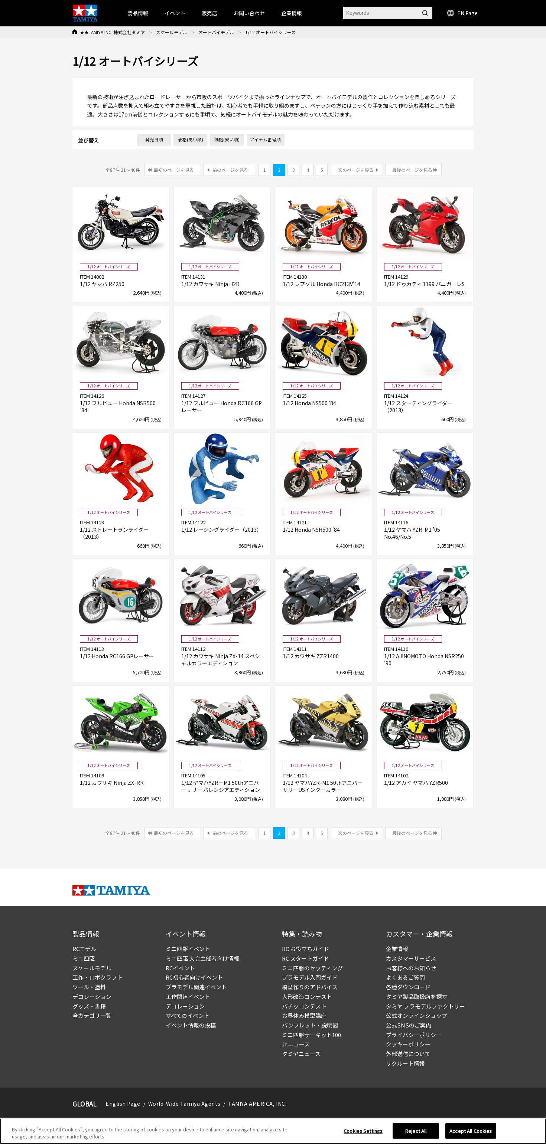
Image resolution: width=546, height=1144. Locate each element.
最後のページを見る (412, 170)
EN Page (462, 13)
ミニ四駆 (83, 958)
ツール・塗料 (89, 987)
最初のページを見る (174, 170)
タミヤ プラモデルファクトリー (425, 1006)
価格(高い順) (190, 139)
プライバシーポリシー (414, 1035)
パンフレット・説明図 (310, 1025)
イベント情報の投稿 (191, 1025)
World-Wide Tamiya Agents (184, 1103)
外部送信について (408, 1054)
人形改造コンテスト (307, 996)
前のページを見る (230, 170)
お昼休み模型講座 (304, 1015)
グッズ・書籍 (89, 1006)
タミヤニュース (301, 1054)
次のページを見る (356, 170)
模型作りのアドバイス (310, 987)
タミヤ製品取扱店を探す (416, 996)
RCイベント (180, 968)
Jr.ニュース (296, 1044)
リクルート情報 (405, 1063)
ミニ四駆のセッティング (312, 968)
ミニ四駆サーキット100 (311, 1035)
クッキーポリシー (408, 1044)
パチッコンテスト (304, 1006)
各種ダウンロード (408, 987)
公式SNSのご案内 (408, 1025)
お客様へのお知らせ (411, 968)
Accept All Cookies (470, 1130)
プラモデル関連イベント (196, 987)
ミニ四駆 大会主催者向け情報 (202, 958)
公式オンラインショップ (416, 1015)
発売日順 (154, 139)
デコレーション (91, 996)
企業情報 (397, 949)
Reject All (415, 1130)
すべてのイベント (187, 1015)
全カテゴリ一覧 (91, 1015)
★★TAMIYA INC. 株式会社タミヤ (112, 32)
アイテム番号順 (265, 139)
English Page (122, 1103)
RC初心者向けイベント (194, 977)
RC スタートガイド (305, 958)
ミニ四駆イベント (188, 949)
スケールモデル (171, 32)
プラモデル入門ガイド (310, 977)
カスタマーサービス (411, 958)
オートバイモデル (216, 32)
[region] (273, 1131)
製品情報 (137, 13)
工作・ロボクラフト (97, 977)
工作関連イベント (188, 996)
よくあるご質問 (405, 977)
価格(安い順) (227, 139)
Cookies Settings (363, 1130)
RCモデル (84, 949)
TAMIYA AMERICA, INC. (257, 1103)
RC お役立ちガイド (305, 949)
